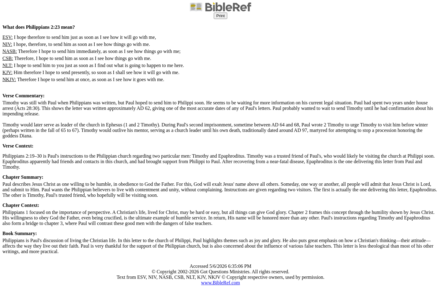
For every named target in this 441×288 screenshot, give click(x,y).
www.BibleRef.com (220, 282)
